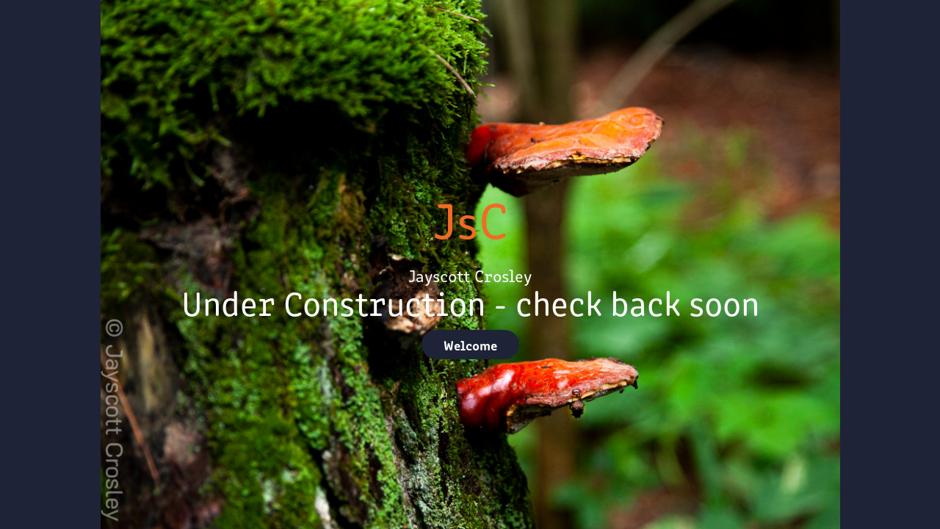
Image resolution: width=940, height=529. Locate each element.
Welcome (470, 344)
